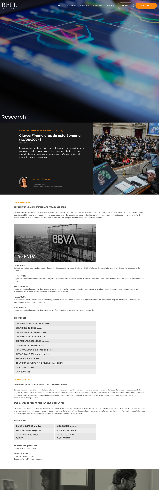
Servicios (59, 6)
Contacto (110, 6)
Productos (72, 6)
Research (84, 6)
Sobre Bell (97, 6)
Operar (125, 6)
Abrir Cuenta (146, 6)
